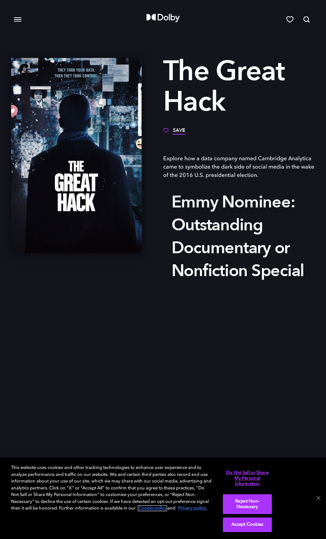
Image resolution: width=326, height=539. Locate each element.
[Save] (174, 133)
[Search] (306, 19)
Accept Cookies (247, 524)
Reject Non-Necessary (247, 504)
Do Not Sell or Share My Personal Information (247, 478)
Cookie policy (152, 508)
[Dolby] (163, 18)
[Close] (318, 498)
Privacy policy (192, 508)
